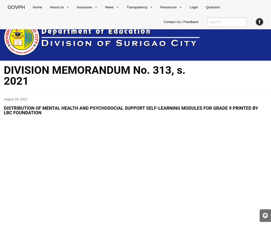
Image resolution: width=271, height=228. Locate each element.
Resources (168, 7)
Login (194, 7)
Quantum (213, 7)
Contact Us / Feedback (181, 22)
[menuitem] (16, 7)
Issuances (84, 7)
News (109, 7)
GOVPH (16, 7)
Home (37, 7)
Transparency (137, 7)
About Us (57, 7)
